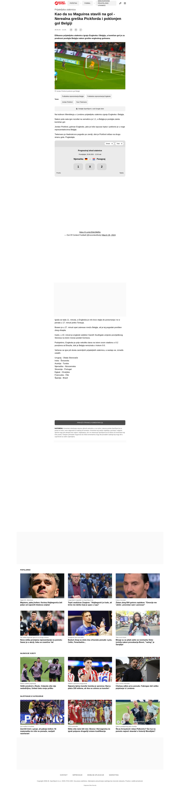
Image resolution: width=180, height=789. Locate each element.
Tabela (122, 173)
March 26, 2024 (109, 235)
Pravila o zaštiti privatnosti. (134, 781)
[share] (80, 29)
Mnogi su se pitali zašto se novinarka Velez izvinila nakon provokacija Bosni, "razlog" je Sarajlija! (135, 642)
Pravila (58, 173)
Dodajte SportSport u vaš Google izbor (90, 109)
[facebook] (71, 29)
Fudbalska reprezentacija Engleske (99, 96)
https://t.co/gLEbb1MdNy (90, 232)
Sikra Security (92, 785)
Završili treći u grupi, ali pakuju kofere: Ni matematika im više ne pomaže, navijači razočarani (38, 731)
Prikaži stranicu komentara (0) (90, 422)
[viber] (75, 29)
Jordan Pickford (67, 102)
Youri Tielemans (81, 102)
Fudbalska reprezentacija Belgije (73, 96)
